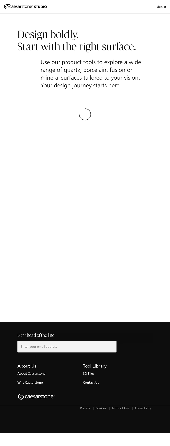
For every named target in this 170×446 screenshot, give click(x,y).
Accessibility (143, 408)
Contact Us (91, 382)
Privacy (85, 408)
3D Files (88, 374)
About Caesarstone (31, 374)
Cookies (101, 408)
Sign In (161, 7)
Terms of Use (120, 408)
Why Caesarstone (30, 382)
